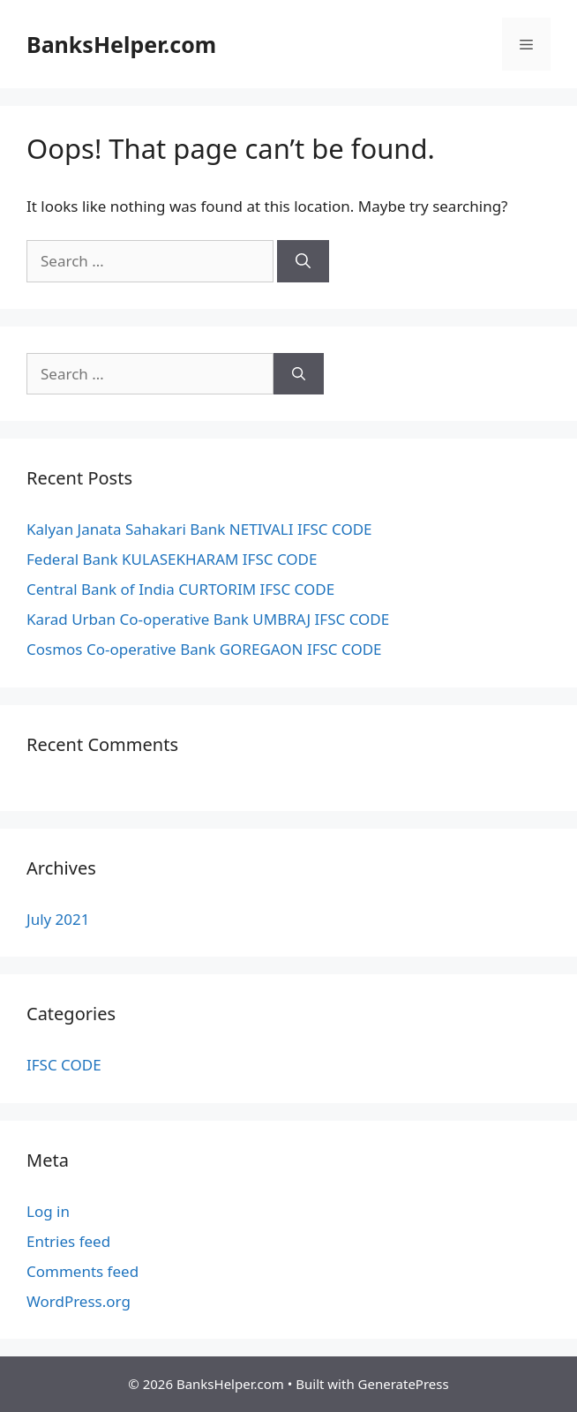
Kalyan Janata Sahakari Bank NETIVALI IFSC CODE (199, 529)
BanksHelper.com (121, 44)
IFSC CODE (63, 1065)
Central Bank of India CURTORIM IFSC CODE (180, 589)
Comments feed (82, 1271)
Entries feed (68, 1241)
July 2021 (58, 919)
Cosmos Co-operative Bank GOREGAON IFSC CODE (204, 649)
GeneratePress (403, 1384)
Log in (48, 1211)
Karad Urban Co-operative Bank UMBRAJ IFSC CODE (207, 619)
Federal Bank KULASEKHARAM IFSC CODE (171, 559)
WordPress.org (78, 1301)
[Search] (303, 261)
